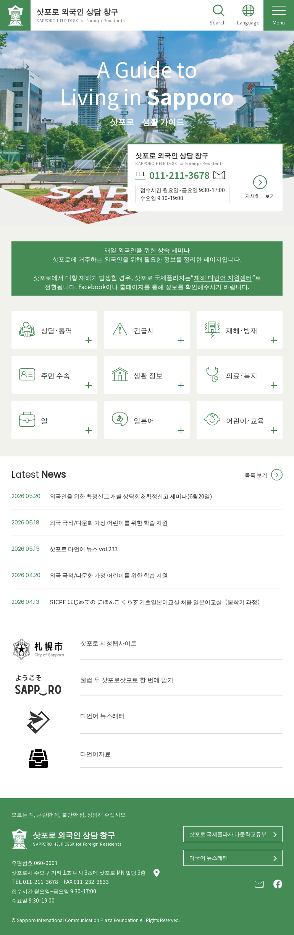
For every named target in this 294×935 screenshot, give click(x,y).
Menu (279, 15)
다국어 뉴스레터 (208, 857)
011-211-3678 (179, 174)
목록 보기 (256, 475)
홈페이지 (132, 286)
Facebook (92, 286)
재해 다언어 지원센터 (223, 277)
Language (248, 22)
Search (218, 22)
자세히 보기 (260, 195)
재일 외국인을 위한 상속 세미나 (147, 249)
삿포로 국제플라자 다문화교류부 (228, 834)
